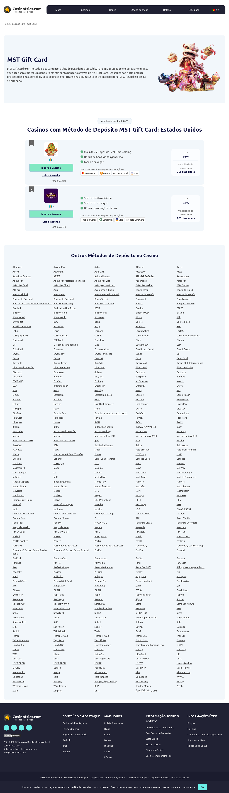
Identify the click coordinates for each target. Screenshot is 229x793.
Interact (57, 435)
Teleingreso (183, 631)
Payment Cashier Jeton (65, 545)
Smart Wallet (183, 617)
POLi (15, 576)
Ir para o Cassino (51, 167)
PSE (14, 585)
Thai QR (181, 635)
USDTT (139, 663)
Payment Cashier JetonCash (108, 545)
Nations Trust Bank (22, 499)
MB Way (181, 467)
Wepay (180, 681)
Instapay (181, 431)
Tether (16, 635)
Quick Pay (18, 594)
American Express (22, 276)
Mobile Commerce (186, 476)
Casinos (85, 9)
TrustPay (181, 649)
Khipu (97, 449)
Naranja (140, 495)
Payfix (97, 540)
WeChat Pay (142, 681)
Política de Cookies (180, 777)
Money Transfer (102, 486)
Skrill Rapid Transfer (146, 617)
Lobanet (57, 458)
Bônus (112, 9)
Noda (15, 508)
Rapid (97, 594)
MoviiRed (17, 490)
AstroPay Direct (61, 285)
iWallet (180, 440)
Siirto (179, 612)
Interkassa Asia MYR (146, 435)
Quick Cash (182, 590)
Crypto (16, 353)
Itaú (138, 440)
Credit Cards (183, 349)
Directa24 (99, 367)
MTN (138, 490)
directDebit (141, 367)
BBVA (97, 308)
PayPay (139, 549)
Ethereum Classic (103, 394)
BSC (179, 326)
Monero (140, 481)
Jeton (139, 445)
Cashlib (98, 335)
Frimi (97, 408)
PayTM (56, 562)
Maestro (181, 463)
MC (55, 472)
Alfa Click (99, 271)
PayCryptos (100, 536)
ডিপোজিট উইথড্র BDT (146, 690)
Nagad (97, 495)
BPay (97, 326)
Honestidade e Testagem (76, 777)
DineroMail (141, 362)
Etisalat (139, 394)
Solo (179, 621)
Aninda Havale (102, 276)
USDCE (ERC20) (102, 658)
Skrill (56, 617)
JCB (55, 445)
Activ (97, 266)
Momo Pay (100, 481)
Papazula (140, 527)
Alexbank (58, 271)
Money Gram (19, 486)
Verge (56, 672)
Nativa (56, 499)
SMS (55, 621)
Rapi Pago (58, 594)
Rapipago (18, 599)
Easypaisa (141, 376)
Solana (139, 621)
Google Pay (59, 412)
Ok (202, 787)
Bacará (107, 740)
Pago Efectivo (184, 518)
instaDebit (18, 431)
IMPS (56, 426)
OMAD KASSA (184, 508)
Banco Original (20, 294)
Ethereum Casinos (155, 749)
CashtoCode (142, 335)
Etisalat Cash (183, 394)
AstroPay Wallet (144, 285)
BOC (55, 321)
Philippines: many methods (190, 567)
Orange (180, 513)
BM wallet (18, 321)
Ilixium (16, 426)
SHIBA (97, 612)
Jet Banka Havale (103, 445)
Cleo (96, 344)
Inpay (179, 426)
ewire (97, 399)
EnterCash (99, 385)
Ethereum (58, 394)
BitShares (99, 317)
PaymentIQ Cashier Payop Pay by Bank (30, 551)
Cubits (139, 353)
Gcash (139, 408)
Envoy (180, 385)
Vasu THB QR (183, 667)
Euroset (17, 399)
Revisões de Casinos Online (160, 727)
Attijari (16, 289)
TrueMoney (59, 649)
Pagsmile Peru (61, 527)
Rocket (180, 599)
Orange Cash (19, 518)
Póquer (108, 757)
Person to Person (103, 567)
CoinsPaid (18, 349)
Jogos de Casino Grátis (75, 734)
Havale (98, 417)
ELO (15, 385)
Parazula (181, 527)
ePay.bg (98, 390)
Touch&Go (58, 644)
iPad (65, 745)
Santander (18, 608)
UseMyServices (184, 663)
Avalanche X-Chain (104, 289)
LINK (179, 454)
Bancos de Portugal (23, 298)
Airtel (179, 266)
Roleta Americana (113, 723)
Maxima (98, 467)
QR (178, 585)
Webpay (57, 681)
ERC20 (16, 394)
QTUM (139, 590)
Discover (17, 371)
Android (67, 740)
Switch (16, 631)
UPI (178, 653)
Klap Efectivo (143, 449)
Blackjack (194, 9)
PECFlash (181, 562)
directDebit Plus (185, 367)
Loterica (181, 458)
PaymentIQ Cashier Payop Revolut (71, 549)
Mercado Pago (184, 472)
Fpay (56, 408)
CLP (179, 344)
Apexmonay (183, 276)
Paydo (139, 536)
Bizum (139, 317)
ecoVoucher (142, 381)
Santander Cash (61, 608)
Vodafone (18, 676)
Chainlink (99, 339)
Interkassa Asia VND (64, 440)
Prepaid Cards (20, 580)
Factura (57, 403)
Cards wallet (142, 330)
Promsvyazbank (144, 580)
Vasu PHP (141, 667)
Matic (56, 467)
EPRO (139, 390)
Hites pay (17, 422)
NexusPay (141, 504)
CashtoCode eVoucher (188, 335)
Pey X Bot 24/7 (143, 567)
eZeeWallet (183, 399)
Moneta (181, 481)
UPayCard (141, 653)
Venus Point (19, 672)
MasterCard (19, 467)
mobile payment (61, 481)
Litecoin (17, 458)
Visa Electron (183, 672)
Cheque (180, 339)
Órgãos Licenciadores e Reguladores (108, 777)
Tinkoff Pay (100, 640)
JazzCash (17, 445)
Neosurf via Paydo (63, 504)
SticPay (139, 626)
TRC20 (180, 644)
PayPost (17, 558)
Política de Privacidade (51, 777)
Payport (181, 549)
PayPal (98, 549)
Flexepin (17, 408)
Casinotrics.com (12, 745)
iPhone (66, 751)
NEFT (138, 499)
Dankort (98, 358)
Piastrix (57, 571)
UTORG (16, 667)
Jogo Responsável (160, 777)
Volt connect (101, 676)
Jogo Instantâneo (196, 740)
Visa (138, 672)
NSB (138, 508)
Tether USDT (142, 635)
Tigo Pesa (58, 640)
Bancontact (59, 294)
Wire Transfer (60, 685)
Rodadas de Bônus (197, 745)
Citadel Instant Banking (65, 344)
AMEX (56, 276)
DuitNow (17, 376)
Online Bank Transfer (23, 513)
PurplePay (99, 585)
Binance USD (142, 312)
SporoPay (58, 626)
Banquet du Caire (185, 303)
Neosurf (17, 504)
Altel (179, 271)
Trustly (139, 649)
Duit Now (140, 371)
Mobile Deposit (21, 481)
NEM (179, 499)
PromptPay (100, 580)
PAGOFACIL (100, 522)
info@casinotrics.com (15, 752)
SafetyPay (99, 603)
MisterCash (100, 476)
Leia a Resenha (51, 175)
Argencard (141, 280)
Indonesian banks (103, 426)
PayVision (99, 562)
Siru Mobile (18, 617)
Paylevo (181, 540)
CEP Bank (58, 339)
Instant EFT (141, 431)
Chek (138, 339)
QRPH (56, 590)
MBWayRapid (19, 472)
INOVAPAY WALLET (146, 426)
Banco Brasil (142, 289)
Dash (138, 358)
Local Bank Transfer (104, 458)
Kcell (56, 449)
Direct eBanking (61, 367)
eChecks (181, 376)
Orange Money (61, 518)
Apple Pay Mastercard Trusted (69, 280)
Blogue (191, 723)
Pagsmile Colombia (187, 522)
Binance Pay (100, 312)
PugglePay (59, 585)
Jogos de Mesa (139, 9)
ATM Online (183, 285)
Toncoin (181, 640)
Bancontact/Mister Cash (106, 294)
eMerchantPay (60, 385)
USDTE (97, 663)
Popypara (141, 576)
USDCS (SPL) (142, 658)
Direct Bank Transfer (23, 367)
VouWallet (141, 676)
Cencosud (18, 339)
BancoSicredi (101, 298)
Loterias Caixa (143, 458)
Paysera (181, 558)
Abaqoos (17, 266)
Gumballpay (183, 412)
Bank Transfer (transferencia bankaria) (32, 303)
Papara (98, 527)
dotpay (98, 371)
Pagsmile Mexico (21, 527)
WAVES (180, 676)
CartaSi (180, 330)
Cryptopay (58, 353)
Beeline (139, 308)
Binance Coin (60, 312)
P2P (138, 518)
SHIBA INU (141, 612)
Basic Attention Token (64, 308)
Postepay (181, 576)
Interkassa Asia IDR (104, 435)
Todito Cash (142, 640)
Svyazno (181, 626)
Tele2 (138, 631)
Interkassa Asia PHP (187, 435)
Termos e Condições (138, 777)
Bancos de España (145, 294)
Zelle (15, 690)
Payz (138, 562)
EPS (179, 390)
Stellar (97, 626)
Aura (56, 289)
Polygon (98, 576)
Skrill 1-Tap (100, 617)
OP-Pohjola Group (104, 513)
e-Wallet (57, 376)
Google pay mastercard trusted (110, 412)
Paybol (16, 536)
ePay (56, 390)
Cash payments (20, 335)
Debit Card (182, 358)
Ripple (139, 599)
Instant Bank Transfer (64, 431)
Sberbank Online (103, 608)
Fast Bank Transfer (104, 403)
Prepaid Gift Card (62, 580)
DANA (16, 358)
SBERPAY (140, 608)
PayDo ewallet (20, 540)
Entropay (140, 385)
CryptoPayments (103, 353)
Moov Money (183, 486)
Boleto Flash (183, 321)
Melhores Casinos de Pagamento (204, 734)
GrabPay (140, 412)
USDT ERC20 (19, 663)
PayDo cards (183, 536)
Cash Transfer (60, 335)
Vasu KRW (99, 667)
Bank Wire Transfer (104, 303)
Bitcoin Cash (19, 317)
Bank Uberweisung (63, 303)
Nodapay (58, 508)
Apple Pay (18, 280)
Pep (15, 567)
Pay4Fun (181, 531)
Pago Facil (18, 522)
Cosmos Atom (101, 349)
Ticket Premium (21, 640)
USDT (179, 658)
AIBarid (139, 266)
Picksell (98, 571)
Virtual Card (100, 672)
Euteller (57, 399)
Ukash (56, 653)
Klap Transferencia (186, 449)
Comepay (58, 349)
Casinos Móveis (71, 728)
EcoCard (57, 381)
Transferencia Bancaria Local (150, 644)
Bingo (107, 728)
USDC (56, 658)
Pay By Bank (19, 531)
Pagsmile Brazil (144, 522)
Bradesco (140, 326)
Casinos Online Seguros (75, 723)
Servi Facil (58, 612)
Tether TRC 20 (101, 635)
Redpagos (58, 599)
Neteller (98, 504)
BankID (139, 303)
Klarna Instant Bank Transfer (68, 454)
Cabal (16, 330)
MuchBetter (183, 490)
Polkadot (58, 576)
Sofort (97, 621)
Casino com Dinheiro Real (159, 755)
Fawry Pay (182, 403)
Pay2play (140, 531)
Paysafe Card (60, 558)
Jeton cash (182, 445)
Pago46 (57, 522)
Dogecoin (58, 371)
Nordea (98, 508)
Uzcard (57, 667)
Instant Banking (102, 431)
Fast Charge (142, 403)
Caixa (56, 330)
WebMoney (18, 681)
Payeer (57, 540)
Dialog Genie (60, 362)
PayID (139, 540)
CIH (14, 344)
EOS (15, 390)
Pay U (97, 531)
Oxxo (97, 518)
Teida (97, 631)
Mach (138, 463)
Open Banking (143, 513)
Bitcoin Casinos (154, 744)
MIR (55, 476)
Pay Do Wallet (60, 531)
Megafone (141, 472)
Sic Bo (107, 751)
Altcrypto (141, 271)
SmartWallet (19, 621)
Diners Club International (190, 362)
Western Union (20, 685)
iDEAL (139, 422)
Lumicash (17, 463)
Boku (97, 321)
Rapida (180, 594)
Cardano (98, 330)
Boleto (139, 321)
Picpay (139, 571)
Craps (107, 734)
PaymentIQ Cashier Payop (190, 545)
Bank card (141, 298)
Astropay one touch (104, 285)
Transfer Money (102, 644)
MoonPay (140, 486)
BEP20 (180, 308)
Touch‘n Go (18, 644)
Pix (178, 571)
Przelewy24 (183, 580)
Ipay (96, 440)
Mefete (98, 472)
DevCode (17, 362)
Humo (56, 422)
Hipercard (182, 417)
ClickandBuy (142, 344)
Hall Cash (17, 417)
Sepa (15, 612)
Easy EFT (98, 376)
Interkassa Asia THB (23, 440)
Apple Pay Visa (102, 280)
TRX (15, 653)
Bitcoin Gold (59, 317)
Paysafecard (100, 558)
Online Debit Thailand (64, 513)
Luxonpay (58, 463)
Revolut (98, 599)
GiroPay (17, 412)
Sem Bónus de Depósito (158, 733)
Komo (97, 454)
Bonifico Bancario (22, 326)
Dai (178, 353)
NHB (179, 504)
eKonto (180, 381)
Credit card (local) (145, 349)
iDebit (180, 422)
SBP (179, 608)
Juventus (17, 449)
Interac (16, 435)
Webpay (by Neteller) (105, 681)
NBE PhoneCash (102, 499)
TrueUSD (98, 649)
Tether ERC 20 (60, 635)
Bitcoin (180, 312)
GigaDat (181, 408)
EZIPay (16, 403)
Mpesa (56, 490)
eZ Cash (140, 399)
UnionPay (99, 653)
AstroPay (181, 280)
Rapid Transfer (143, 594)
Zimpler (57, 690)
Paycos (57, 536)
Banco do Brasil (185, 289)
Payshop (17, 562)
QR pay (16, 590)
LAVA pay (141, 454)
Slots (58, 9)
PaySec (139, 558)
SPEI (15, 626)
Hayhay (139, 417)
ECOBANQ (18, 381)
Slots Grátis (152, 738)
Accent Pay (59, 266)
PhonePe (17, 571)
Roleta (167, 9)
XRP (96, 685)
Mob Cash (141, 476)
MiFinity (17, 476)
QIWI (138, 585)
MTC (96, 490)
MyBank (57, 495)
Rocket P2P (19, 603)
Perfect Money (61, 567)
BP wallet (58, 326)
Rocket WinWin (61, 603)
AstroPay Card (20, 285)
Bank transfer (184, 298)
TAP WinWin (59, 631)
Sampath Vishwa (185, 603)
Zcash (179, 685)
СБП (96, 690)
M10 (96, 463)
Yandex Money (143, 685)
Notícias (191, 728)
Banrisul (17, 308)
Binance (17, 312)
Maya (138, 467)
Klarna (16, 454)
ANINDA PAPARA (145, 276)
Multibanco (18, 495)
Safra (138, 603)
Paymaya (17, 545)
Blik (179, 317)
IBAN (97, 422)
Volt (55, 676)
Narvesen (181, 495)
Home (7, 23)
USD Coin (17, 658)
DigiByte (98, 362)
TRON (16, 649)
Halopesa (58, 417)
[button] (217, 9)
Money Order (60, 486)
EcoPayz (98, 381)
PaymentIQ (141, 545)
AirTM (16, 271)
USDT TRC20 (59, 663)
